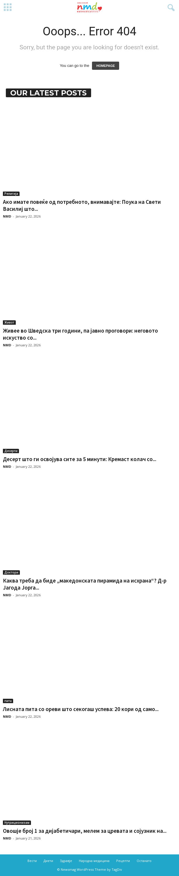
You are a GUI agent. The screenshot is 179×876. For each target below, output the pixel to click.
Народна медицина (94, 860)
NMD (7, 216)
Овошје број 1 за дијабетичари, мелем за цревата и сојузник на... (84, 830)
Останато (144, 860)
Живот (9, 322)
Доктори (11, 572)
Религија (11, 194)
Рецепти (123, 860)
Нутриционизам (16, 823)
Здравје (66, 860)
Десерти (11, 451)
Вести (32, 860)
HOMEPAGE (105, 65)
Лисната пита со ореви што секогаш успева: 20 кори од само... (81, 708)
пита (8, 701)
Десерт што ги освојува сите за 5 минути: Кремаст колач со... (79, 459)
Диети (48, 860)
